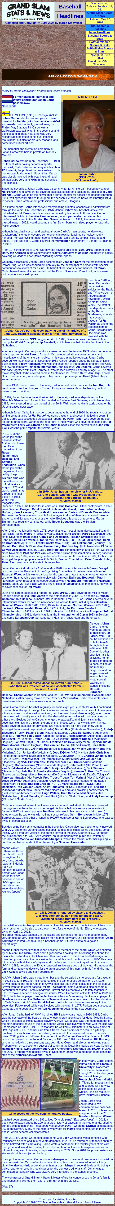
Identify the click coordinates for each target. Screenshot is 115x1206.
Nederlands (9, 106)
